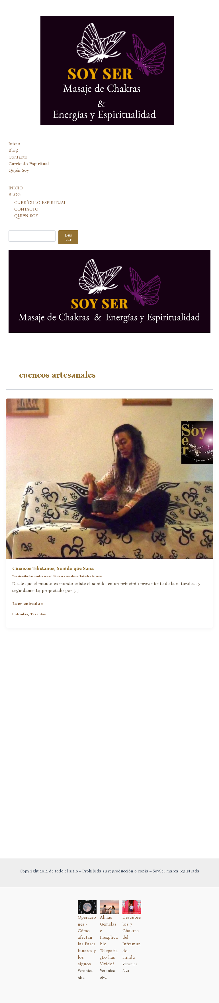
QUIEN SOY (26, 246)
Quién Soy (19, 200)
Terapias (97, 606)
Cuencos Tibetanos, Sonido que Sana (53, 599)
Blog (13, 180)
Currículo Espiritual (29, 194)
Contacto (18, 187)
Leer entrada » (27, 634)
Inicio (14, 174)
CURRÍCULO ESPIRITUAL (40, 232)
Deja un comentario (66, 606)
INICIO (16, 218)
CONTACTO (26, 239)
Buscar (68, 267)
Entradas (85, 606)
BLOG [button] (15, 225)
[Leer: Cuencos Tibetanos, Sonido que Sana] (109, 508)
